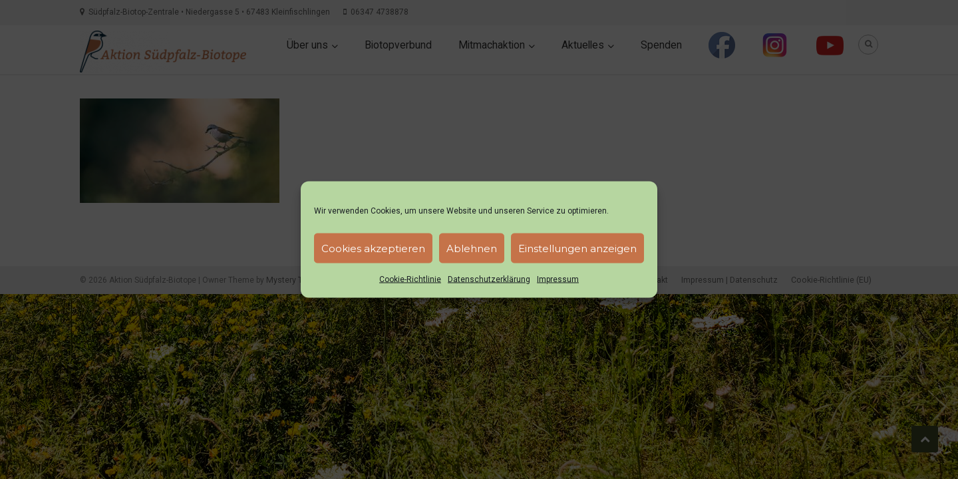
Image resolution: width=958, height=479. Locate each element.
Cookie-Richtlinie (410, 279)
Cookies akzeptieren (373, 247)
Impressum (558, 279)
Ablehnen (471, 247)
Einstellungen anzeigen (577, 247)
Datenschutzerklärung (489, 279)
